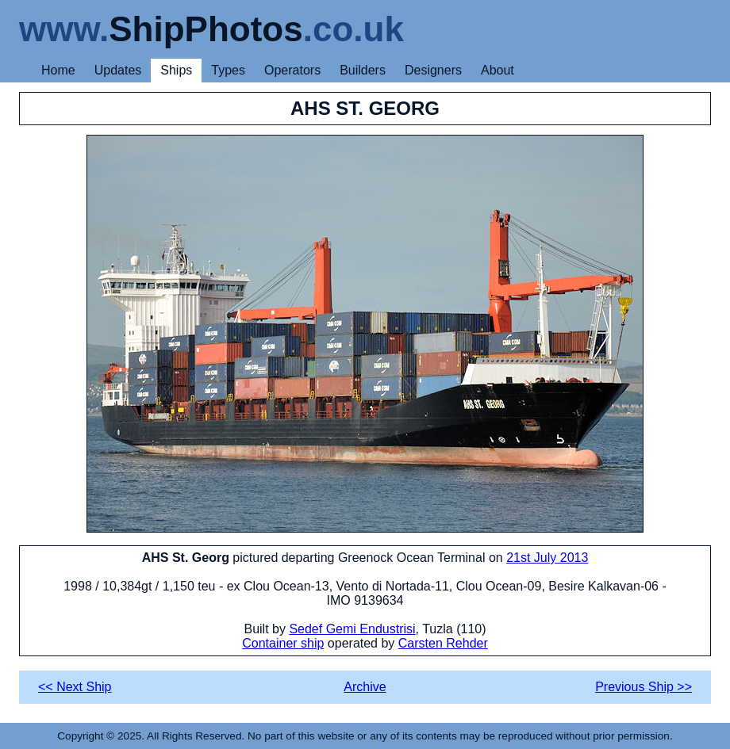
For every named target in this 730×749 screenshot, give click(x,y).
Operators (292, 70)
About (497, 70)
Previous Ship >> (643, 687)
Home (58, 70)
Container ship (283, 643)
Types (228, 70)
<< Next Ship (75, 687)
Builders (363, 70)
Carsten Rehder (443, 643)
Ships (176, 70)
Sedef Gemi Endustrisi (352, 629)
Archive (365, 687)
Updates (118, 70)
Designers (433, 70)
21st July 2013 (547, 557)
